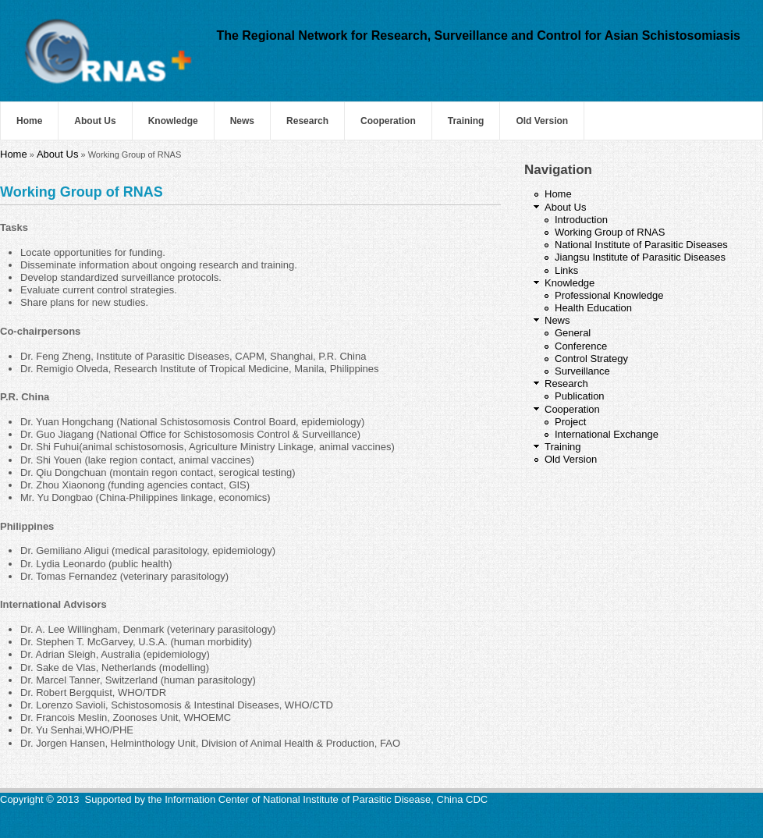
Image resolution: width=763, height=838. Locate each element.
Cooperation (388, 120)
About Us (94, 120)
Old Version (542, 120)
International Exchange (606, 434)
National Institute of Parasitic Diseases (641, 244)
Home (29, 120)
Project (570, 422)
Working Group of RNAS (610, 232)
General (573, 333)
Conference (581, 346)
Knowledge (173, 120)
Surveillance (582, 371)
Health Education (593, 308)
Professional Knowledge (609, 295)
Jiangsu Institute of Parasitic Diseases (640, 257)
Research (307, 120)
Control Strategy (591, 358)
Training (466, 120)
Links (566, 270)
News (242, 120)
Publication (580, 396)
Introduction (581, 219)
